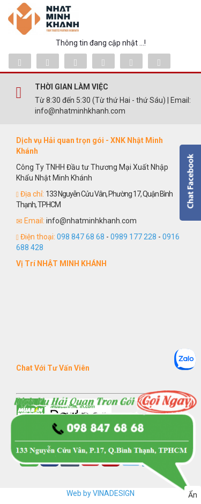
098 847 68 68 (81, 236)
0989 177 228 (133, 236)
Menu (177, 19)
